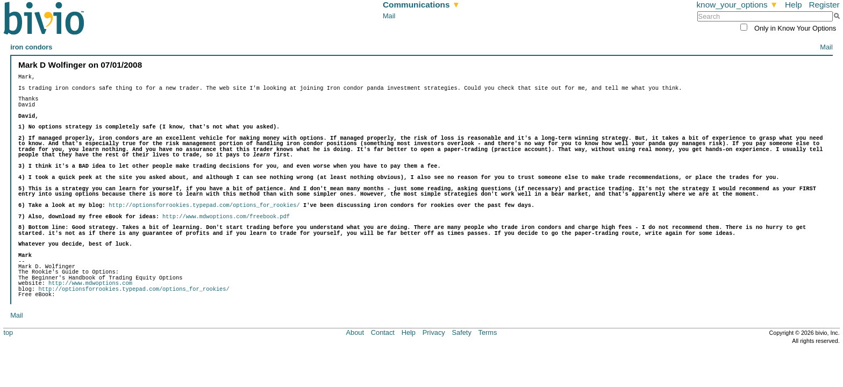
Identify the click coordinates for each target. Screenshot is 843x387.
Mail (389, 16)
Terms (487, 332)
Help (793, 4)
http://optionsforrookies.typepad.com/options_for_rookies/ (204, 205)
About (355, 332)
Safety (461, 332)
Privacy (434, 332)
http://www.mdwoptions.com (90, 283)
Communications (421, 4)
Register (824, 4)
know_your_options (737, 4)
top (8, 332)
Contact (383, 332)
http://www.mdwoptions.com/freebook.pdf (226, 216)
